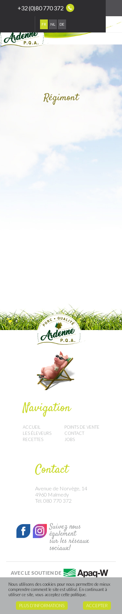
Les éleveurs (37, 433)
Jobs (69, 439)
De (62, 24)
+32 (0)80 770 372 (46, 8)
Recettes (33, 439)
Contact (74, 433)
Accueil (32, 427)
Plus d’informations (41, 605)
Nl (52, 24)
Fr (44, 24)
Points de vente (82, 427)
